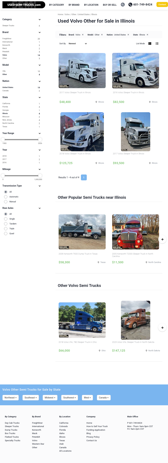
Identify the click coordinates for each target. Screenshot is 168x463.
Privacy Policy (92, 437)
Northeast (11, 397)
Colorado (63, 426)
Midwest (50, 397)
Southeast (31, 397)
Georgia (21, 110)
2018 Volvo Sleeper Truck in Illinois (75, 153)
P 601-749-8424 (134, 423)
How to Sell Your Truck (97, 426)
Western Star (38, 444)
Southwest (69, 397)
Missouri (21, 117)
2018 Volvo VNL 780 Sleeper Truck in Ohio (78, 342)
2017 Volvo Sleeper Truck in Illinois (75, 92)
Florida (21, 107)
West (87, 397)
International (21, 42)
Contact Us (91, 440)
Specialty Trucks (12, 440)
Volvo (21, 55)
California (21, 103)
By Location (91, 5)
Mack (21, 48)
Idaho (62, 433)
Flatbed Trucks (12, 437)
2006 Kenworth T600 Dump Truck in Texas (78, 254)
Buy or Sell (110, 5)
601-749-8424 (140, 4)
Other (21, 58)
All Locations (65, 451)
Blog (88, 433)
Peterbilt (21, 52)
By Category (56, 5)
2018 (21, 156)
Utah (61, 444)
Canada (21, 91)
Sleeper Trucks (21, 26)
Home (89, 423)
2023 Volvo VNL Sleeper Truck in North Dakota (133, 342)
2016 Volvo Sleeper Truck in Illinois (128, 92)
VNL (21, 71)
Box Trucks (10, 433)
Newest (78, 43)
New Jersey (21, 120)
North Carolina (21, 123)
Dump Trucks (11, 430)
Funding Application (95, 430)
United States (21, 87)
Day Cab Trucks (12, 423)
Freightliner (21, 39)
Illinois (21, 113)
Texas (21, 127)
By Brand (74, 5)
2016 (21, 162)
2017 (21, 159)
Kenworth (21, 45)
